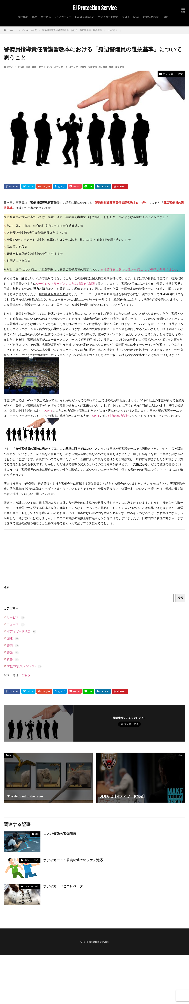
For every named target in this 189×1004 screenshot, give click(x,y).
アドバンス (46, 67)
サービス (46, 16)
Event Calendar (84, 16)
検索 (7, 587)
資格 (13, 659)
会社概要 (23, 16)
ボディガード (60, 67)
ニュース (16, 624)
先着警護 (92, 67)
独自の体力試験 (118, 415)
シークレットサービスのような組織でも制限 (65, 283)
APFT (48, 410)
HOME (10, 30)
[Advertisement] (96, 559)
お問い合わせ (150, 16)
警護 (34, 67)
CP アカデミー (63, 16)
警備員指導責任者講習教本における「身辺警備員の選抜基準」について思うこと (82, 30)
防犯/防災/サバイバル (24, 666)
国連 (28, 67)
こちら (25, 675)
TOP (165, 16)
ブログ (126, 16)
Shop (136, 16)
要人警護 (103, 67)
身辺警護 (119, 67)
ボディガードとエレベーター (64, 886)
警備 (13, 645)
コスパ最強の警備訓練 (59, 834)
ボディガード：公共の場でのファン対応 (73, 860)
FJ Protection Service (94, 8)
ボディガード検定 (108, 16)
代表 (34, 16)
